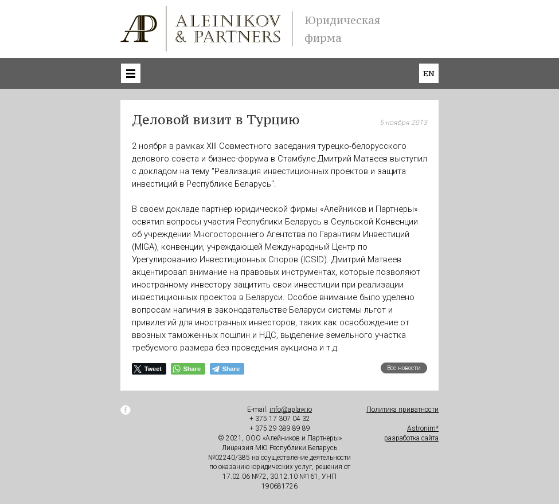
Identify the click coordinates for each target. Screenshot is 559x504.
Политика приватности (402, 409)
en (429, 73)
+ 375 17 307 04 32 (279, 419)
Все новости (404, 368)
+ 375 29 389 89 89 (279, 428)
